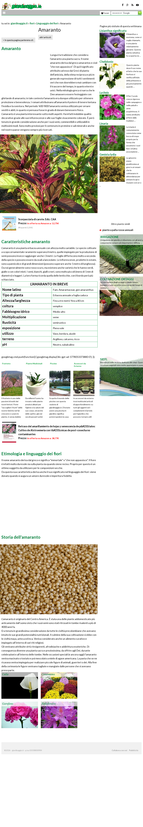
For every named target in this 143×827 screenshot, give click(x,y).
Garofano (7, 703)
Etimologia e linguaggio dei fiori (31, 453)
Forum (105, 13)
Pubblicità (133, 750)
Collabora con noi (119, 750)
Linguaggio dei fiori (47, 23)
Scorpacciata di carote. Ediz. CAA (37, 219)
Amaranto (11, 48)
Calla (5, 674)
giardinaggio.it (19, 23)
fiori (32, 23)
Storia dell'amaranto (20, 537)
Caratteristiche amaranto (25, 241)
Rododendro (48, 703)
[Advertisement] (34, 20)
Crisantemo (48, 674)
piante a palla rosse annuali (117, 230)
